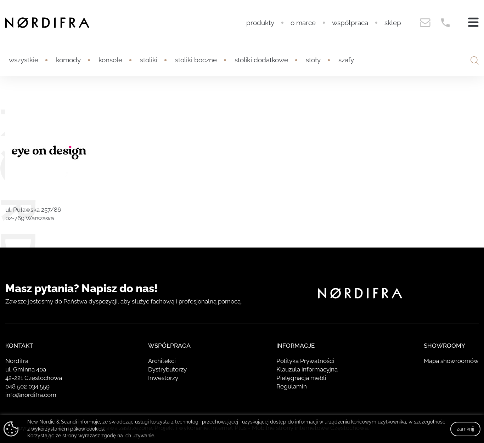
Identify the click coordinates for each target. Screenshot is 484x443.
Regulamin (291, 386)
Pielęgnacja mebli (301, 377)
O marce (303, 23)
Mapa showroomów (451, 360)
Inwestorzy (163, 377)
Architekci (162, 360)
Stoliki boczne (196, 60)
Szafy (346, 60)
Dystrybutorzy (167, 369)
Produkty (260, 23)
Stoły (313, 60)
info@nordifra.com (30, 394)
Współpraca (350, 23)
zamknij (465, 429)
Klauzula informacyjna (307, 369)
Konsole (110, 60)
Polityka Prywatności (305, 360)
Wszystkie (23, 60)
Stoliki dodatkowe (261, 60)
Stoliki (148, 60)
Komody (68, 60)
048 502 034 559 (27, 386)
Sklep (392, 23)
